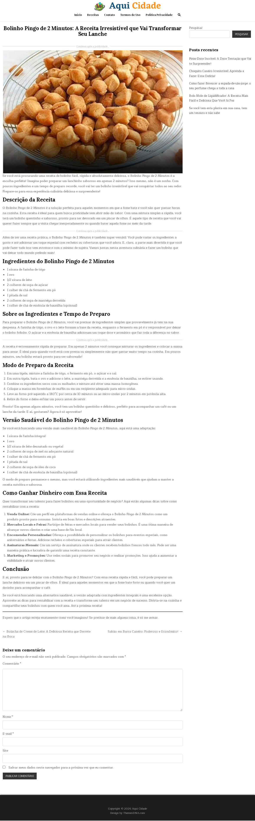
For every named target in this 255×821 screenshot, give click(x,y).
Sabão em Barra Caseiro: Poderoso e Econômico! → (144, 631)
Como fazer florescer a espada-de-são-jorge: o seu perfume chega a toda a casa (218, 86)
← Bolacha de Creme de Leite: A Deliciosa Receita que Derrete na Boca (43, 634)
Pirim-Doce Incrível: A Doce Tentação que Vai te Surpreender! (218, 61)
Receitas (93, 15)
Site (5, 751)
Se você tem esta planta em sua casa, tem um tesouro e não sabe (219, 110)
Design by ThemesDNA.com (127, 813)
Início (78, 15)
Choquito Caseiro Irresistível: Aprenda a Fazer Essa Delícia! (217, 73)
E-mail (8, 734)
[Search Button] (179, 15)
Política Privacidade (159, 15)
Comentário (12, 663)
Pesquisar (196, 27)
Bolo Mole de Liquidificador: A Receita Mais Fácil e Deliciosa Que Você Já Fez (219, 98)
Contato (109, 15)
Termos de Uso (130, 15)
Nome (8, 717)
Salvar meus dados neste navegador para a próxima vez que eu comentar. (61, 768)
